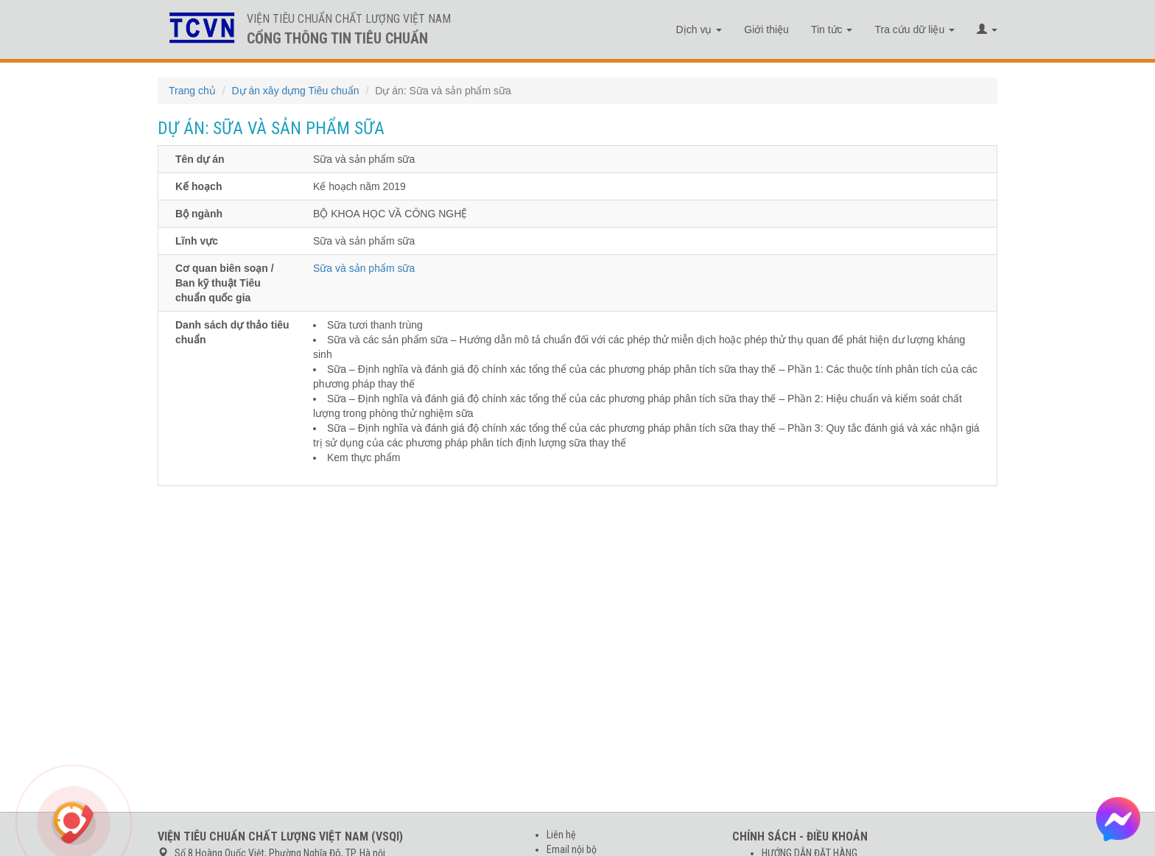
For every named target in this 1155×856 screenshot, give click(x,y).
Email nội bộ (572, 849)
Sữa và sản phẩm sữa (364, 268)
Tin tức (832, 29)
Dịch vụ (699, 29)
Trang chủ (192, 91)
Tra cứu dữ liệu (914, 29)
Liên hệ (561, 835)
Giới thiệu (766, 29)
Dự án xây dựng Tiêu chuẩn (295, 91)
